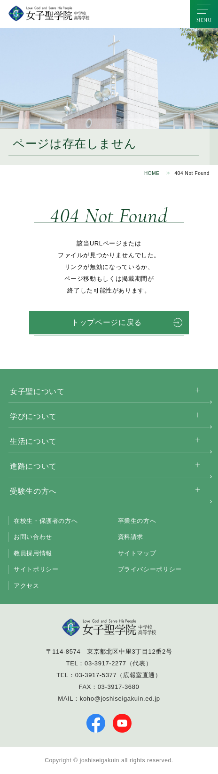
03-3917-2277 (105, 663)
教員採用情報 (33, 553)
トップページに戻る (106, 322)
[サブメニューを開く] (198, 390)
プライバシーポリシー (150, 569)
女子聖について (37, 391)
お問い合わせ (33, 536)
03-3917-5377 (96, 675)
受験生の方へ (33, 491)
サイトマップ (137, 553)
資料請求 (131, 536)
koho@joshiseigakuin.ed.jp (120, 698)
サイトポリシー (36, 569)
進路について (33, 466)
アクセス (26, 585)
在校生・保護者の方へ (46, 520)
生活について (33, 441)
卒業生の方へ (137, 520)
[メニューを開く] (204, 14)
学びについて (33, 416)
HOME (152, 173)
